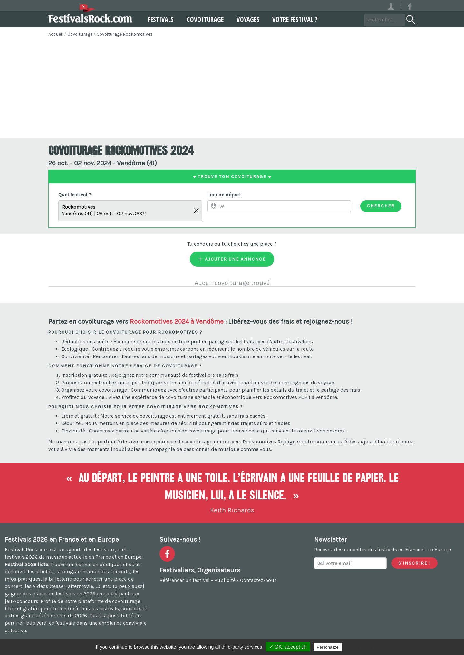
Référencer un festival (185, 580)
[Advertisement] (232, 89)
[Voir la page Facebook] (410, 8)
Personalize (328, 647)
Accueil (55, 34)
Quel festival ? (75, 195)
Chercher (381, 205)
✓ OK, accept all (288, 647)
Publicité (225, 580)
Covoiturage (202, 19)
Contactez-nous (258, 580)
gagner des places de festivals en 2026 (50, 594)
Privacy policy (359, 647)
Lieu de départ (224, 195)
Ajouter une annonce (232, 258)
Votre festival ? (291, 19)
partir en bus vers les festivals (40, 623)
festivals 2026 (21, 557)
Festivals (158, 19)
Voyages (245, 19)
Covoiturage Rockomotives (125, 34)
